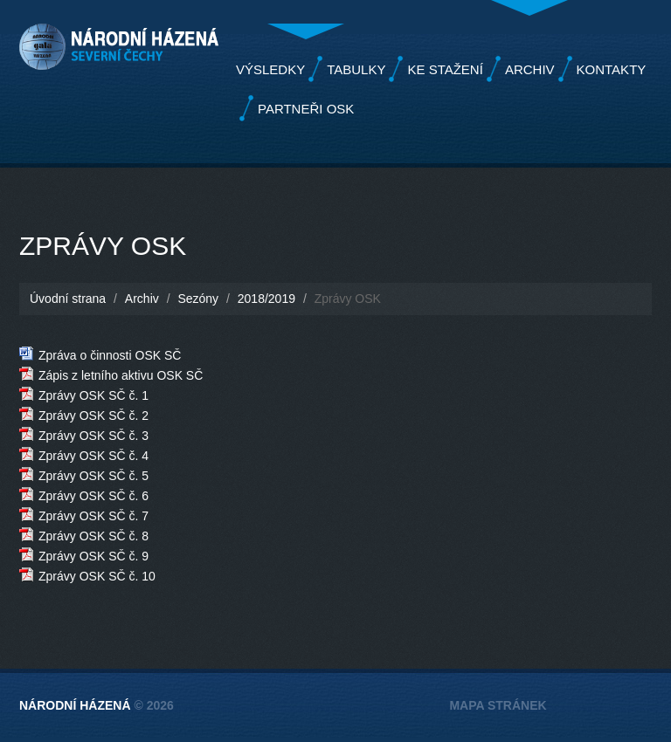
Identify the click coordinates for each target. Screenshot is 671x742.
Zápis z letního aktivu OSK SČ (120, 375)
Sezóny (197, 299)
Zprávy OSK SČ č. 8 (93, 536)
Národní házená (75, 705)
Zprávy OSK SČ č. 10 (97, 576)
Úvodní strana (68, 299)
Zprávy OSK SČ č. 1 (93, 395)
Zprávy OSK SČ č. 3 (93, 436)
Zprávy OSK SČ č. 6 (93, 496)
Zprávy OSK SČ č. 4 (93, 456)
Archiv (530, 69)
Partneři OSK (306, 108)
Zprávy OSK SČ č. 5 (93, 476)
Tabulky (356, 69)
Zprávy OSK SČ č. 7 (93, 516)
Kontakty (612, 69)
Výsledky (270, 69)
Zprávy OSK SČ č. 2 (93, 416)
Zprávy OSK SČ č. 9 (93, 556)
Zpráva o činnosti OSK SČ (109, 355)
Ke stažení (444, 69)
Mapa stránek (497, 705)
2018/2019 (266, 299)
